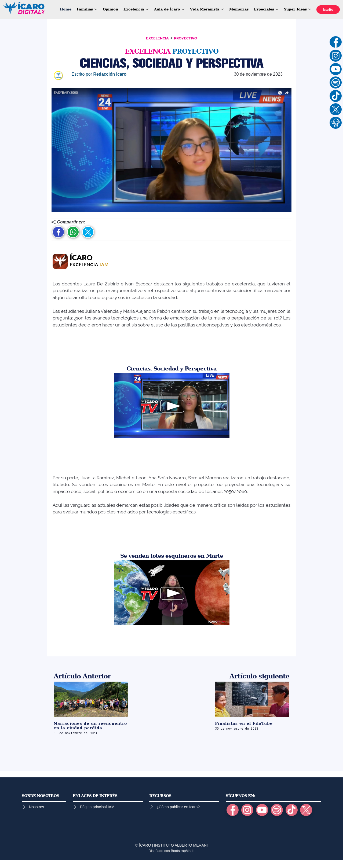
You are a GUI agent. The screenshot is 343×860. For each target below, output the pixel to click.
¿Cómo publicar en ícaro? (178, 807)
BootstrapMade (182, 851)
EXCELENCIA (157, 38)
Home (65, 9)
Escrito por (98, 74)
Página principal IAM (97, 807)
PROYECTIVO (185, 38)
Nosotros (36, 807)
